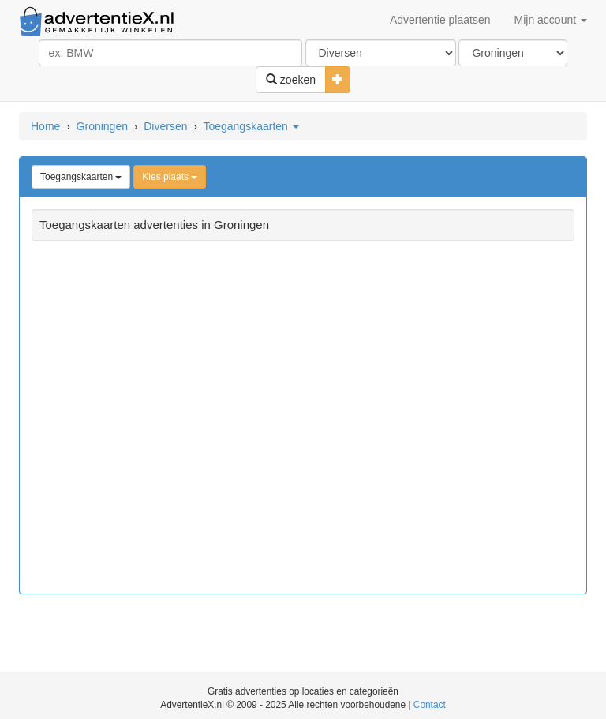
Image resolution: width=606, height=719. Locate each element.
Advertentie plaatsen (440, 19)
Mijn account (550, 19)
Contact (429, 704)
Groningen (102, 126)
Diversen (165, 126)
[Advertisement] (303, 419)
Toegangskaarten (250, 126)
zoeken (291, 79)
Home (45, 126)
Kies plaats (169, 176)
